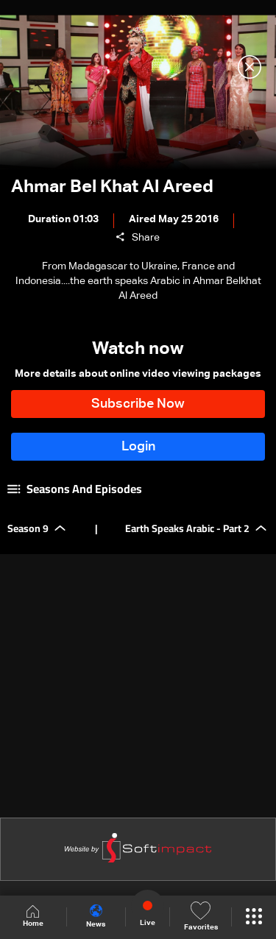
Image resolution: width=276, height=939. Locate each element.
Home (33, 916)
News (95, 916)
